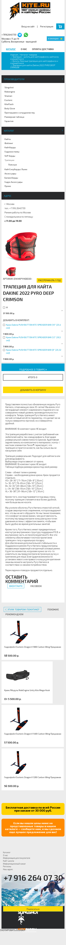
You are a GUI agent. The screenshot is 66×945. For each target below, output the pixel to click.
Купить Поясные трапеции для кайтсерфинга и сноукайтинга (34, 62)
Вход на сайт (28, 26)
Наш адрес (8, 869)
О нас (24, 49)
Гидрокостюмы (12, 151)
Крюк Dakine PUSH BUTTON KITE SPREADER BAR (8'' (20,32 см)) (33, 351)
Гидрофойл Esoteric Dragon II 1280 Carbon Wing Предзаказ (32, 777)
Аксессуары (10, 173)
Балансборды (11, 177)
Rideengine (10, 91)
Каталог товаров (28, 54)
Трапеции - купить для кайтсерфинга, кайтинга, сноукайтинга (34, 57)
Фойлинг (9, 143)
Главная (14, 54)
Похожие (53, 609)
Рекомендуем (14, 614)
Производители (14, 79)
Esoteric (8, 100)
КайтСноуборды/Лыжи (16, 169)
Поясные (12, 164)
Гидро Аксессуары (14, 182)
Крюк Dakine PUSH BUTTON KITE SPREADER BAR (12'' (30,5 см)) (33, 339)
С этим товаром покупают (22, 609)
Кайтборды (10, 147)
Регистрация (46, 26)
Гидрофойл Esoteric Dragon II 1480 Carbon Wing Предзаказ (32, 734)
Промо (8, 186)
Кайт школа (8, 861)
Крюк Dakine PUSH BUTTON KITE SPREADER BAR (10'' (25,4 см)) (33, 326)
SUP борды (10, 156)
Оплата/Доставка (43, 49)
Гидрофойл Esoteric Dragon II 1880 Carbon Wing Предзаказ (32, 647)
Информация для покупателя (16, 858)
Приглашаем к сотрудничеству (20, 112)
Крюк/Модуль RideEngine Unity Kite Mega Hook (27, 690)
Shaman (8, 96)
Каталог (11, 49)
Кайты (8, 139)
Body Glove (10, 108)
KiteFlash (9, 104)
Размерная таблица (14, 117)
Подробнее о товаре (33, 369)
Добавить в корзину (33, 389)
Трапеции (9, 160)
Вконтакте (16, 586)
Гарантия (9, 121)
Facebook (36, 586)
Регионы (7, 866)
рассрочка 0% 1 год (49, 280)
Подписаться (33, 909)
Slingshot (9, 87)
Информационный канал (14, 864)
